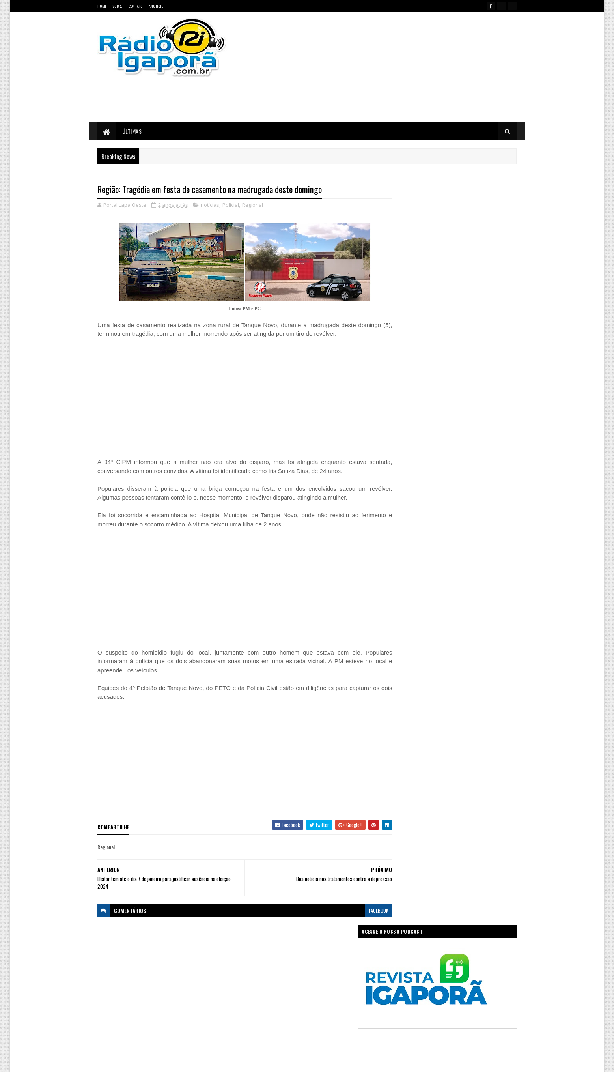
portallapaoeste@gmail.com (149, 1032)
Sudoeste (326, 1012)
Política (251, 1012)
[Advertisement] (391, 67)
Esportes (280, 970)
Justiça (340, 984)
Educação (253, 970)
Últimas (132, 131)
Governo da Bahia (315, 970)
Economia (347, 957)
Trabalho (252, 1026)
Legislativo (254, 998)
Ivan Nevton (367, 1061)
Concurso (319, 957)
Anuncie (156, 6)
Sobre (117, 6)
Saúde (301, 1012)
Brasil (270, 957)
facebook (363, 910)
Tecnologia (355, 1012)
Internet (316, 984)
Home (101, 6)
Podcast (328, 998)
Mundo (280, 998)
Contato (136, 6)
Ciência (293, 957)
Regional (252, 205)
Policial (230, 205)
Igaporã (292, 984)
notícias (210, 205)
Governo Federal (259, 984)
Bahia (249, 957)
